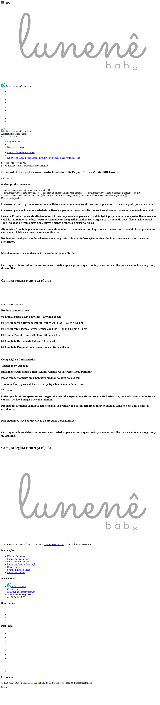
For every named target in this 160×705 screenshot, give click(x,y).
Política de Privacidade (18, 561)
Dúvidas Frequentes (16, 556)
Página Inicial (13, 141)
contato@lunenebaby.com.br (21, 592)
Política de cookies (16, 572)
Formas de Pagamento (18, 559)
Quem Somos (13, 567)
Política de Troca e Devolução (21, 564)
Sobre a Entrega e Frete (18, 569)
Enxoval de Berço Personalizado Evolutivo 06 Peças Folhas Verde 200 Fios (43, 158)
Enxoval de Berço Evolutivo (21, 152)
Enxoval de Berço (15, 147)
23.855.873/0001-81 (54, 544)
